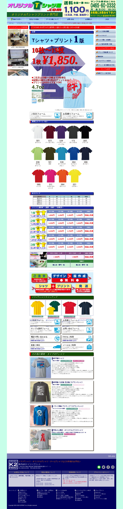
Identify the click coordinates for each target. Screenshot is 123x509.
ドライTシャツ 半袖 (23, 23)
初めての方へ (16, 19)
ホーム (11, 23)
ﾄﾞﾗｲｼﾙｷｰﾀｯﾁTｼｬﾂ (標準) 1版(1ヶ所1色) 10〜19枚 (77, 23)
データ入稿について (52, 19)
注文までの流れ (34, 19)
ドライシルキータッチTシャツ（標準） (46, 23)
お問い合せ (70, 19)
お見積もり (88, 19)
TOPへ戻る (111, 456)
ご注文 (107, 19)
